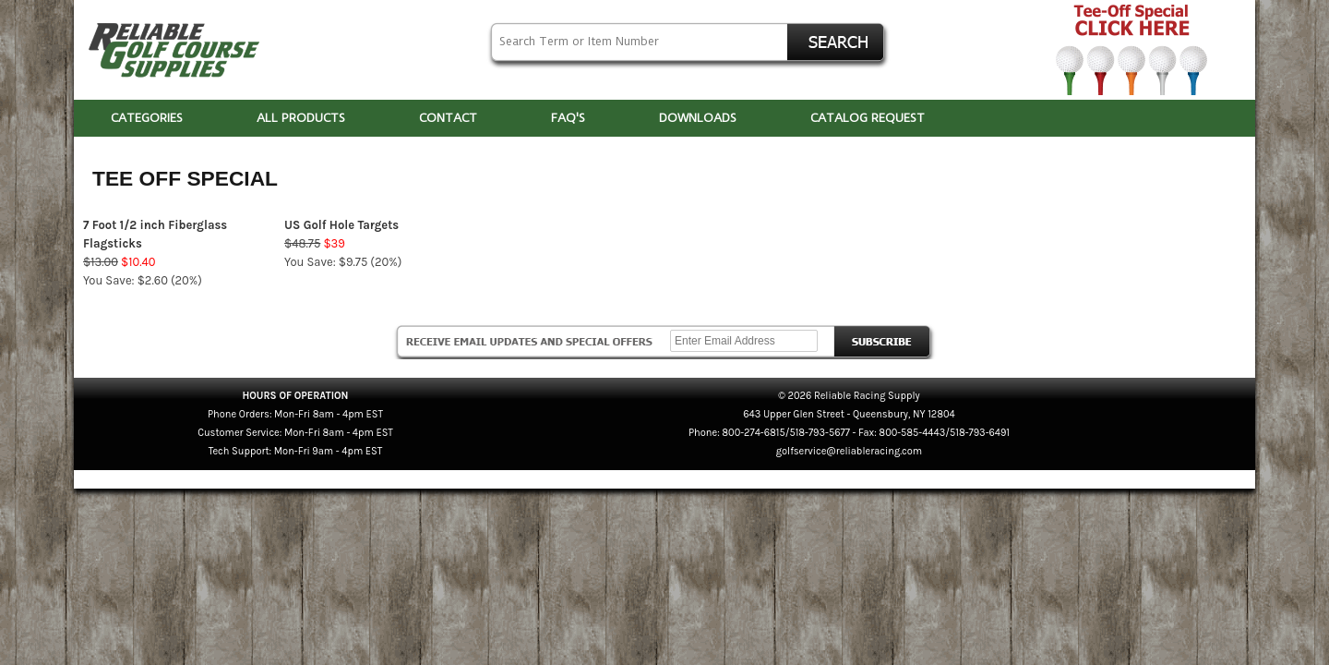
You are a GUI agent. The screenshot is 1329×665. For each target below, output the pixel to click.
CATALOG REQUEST (867, 118)
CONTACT (448, 118)
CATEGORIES (147, 118)
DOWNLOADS (697, 118)
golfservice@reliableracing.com (849, 451)
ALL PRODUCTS (301, 118)
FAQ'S (568, 118)
